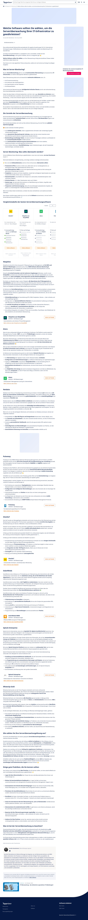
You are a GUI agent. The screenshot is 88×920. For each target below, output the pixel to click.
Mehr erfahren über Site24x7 (11, 254)
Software (33, 908)
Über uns (33, 906)
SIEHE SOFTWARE (49, 317)
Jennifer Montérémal (9, 37)
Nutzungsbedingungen (8, 911)
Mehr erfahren (32, 877)
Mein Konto (61, 905)
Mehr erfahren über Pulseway (11, 511)
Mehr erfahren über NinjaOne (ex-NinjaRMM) (26, 254)
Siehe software (11, 248)
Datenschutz (5, 906)
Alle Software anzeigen (74, 73)
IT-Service (7, 6)
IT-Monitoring (13, 6)
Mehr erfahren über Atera (41, 254)
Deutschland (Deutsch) (70, 915)
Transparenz (5, 909)
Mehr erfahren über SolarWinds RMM (13, 622)
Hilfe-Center (61, 908)
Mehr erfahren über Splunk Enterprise (13, 680)
